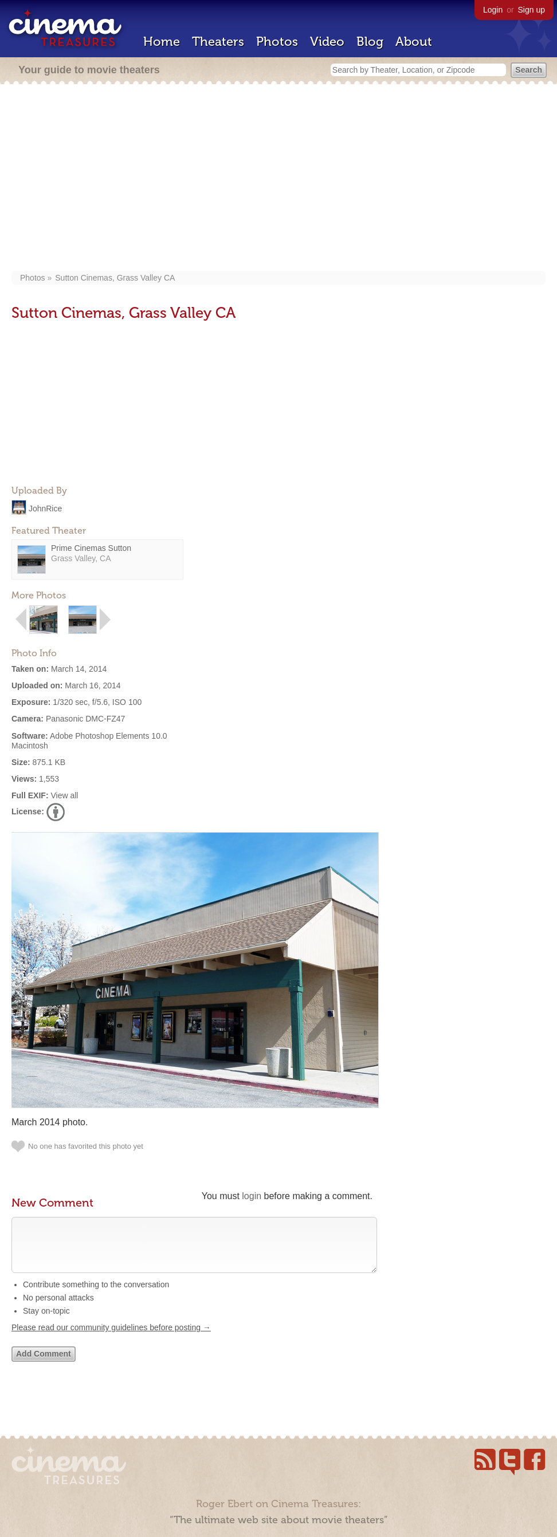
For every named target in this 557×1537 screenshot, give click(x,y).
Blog (369, 41)
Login (493, 9)
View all (64, 795)
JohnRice (45, 508)
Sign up (531, 9)
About (413, 41)
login (251, 1196)
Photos (277, 41)
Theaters (218, 41)
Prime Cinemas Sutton (91, 548)
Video (327, 41)
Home (161, 41)
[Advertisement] (278, 178)
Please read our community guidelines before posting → (111, 1338)
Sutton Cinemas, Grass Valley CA (115, 277)
